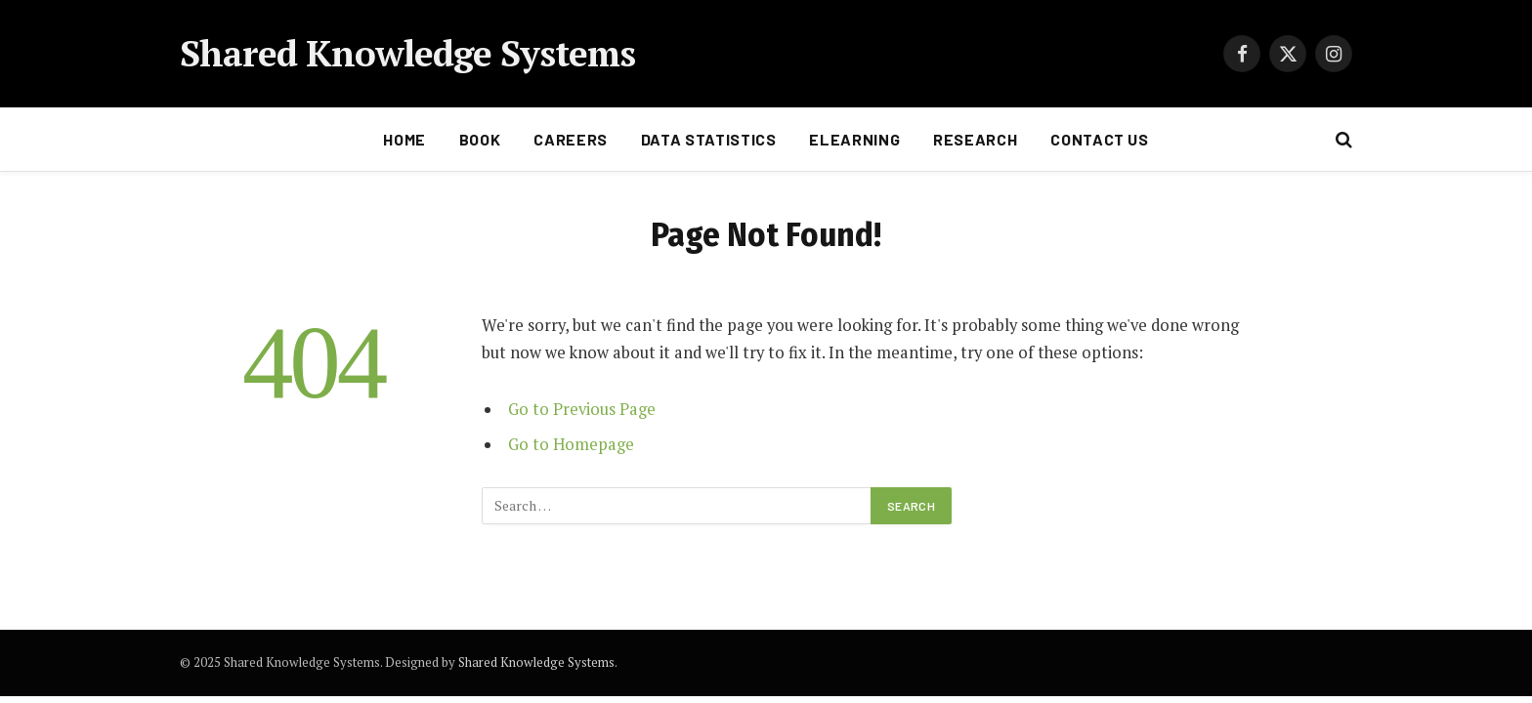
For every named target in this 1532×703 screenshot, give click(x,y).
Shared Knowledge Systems (536, 662)
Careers (570, 139)
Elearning (854, 139)
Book (480, 139)
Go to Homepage (571, 444)
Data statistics (709, 139)
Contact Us (1099, 139)
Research (975, 139)
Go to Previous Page (582, 409)
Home (404, 139)
